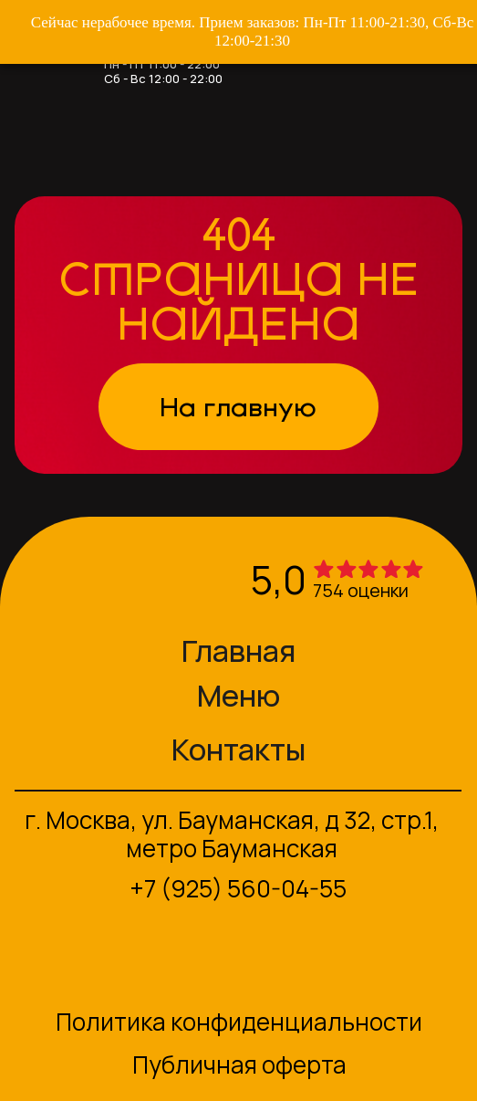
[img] (64, 580)
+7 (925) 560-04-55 (238, 888)
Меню (238, 695)
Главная (238, 650)
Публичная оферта (239, 1064)
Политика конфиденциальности (239, 1021)
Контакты (238, 749)
